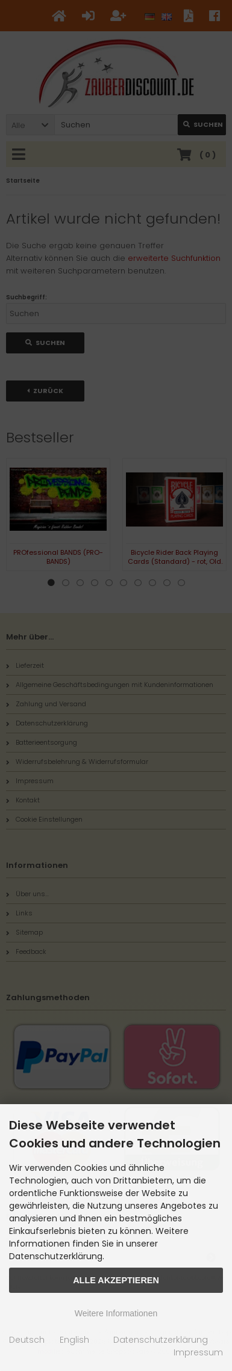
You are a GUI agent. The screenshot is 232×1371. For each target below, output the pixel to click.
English (74, 1340)
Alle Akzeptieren (116, 1280)
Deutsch (27, 1340)
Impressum (198, 1352)
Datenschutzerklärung (160, 1340)
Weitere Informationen (116, 1313)
